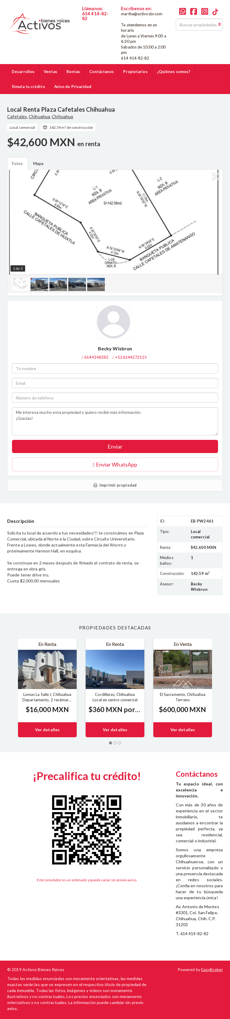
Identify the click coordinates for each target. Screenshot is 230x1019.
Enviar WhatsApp (115, 464)
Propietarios (135, 71)
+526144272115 (131, 357)
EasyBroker (212, 969)
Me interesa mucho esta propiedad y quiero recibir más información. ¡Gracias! (115, 421)
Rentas (73, 71)
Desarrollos (23, 71)
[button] (8, 688)
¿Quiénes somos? (173, 71)
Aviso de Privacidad (72, 86)
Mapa (38, 163)
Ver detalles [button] (47, 729)
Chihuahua (39, 116)
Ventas (50, 71)
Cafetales (17, 116)
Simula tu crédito (28, 86)
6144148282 (94, 23)
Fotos (17, 163)
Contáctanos (101, 71)
